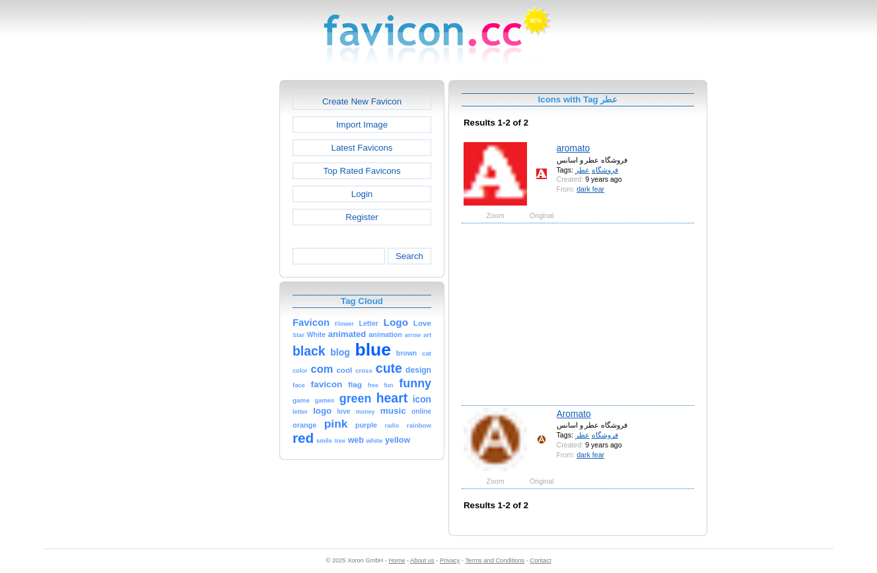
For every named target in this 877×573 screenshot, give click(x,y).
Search (409, 256)
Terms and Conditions (494, 560)
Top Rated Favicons (361, 171)
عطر (582, 170)
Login (361, 194)
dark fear (590, 189)
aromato (573, 148)
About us (422, 560)
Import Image (362, 125)
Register (361, 217)
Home (397, 560)
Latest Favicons (362, 148)
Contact (540, 560)
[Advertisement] (222, 278)
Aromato (574, 413)
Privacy (450, 560)
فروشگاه (605, 170)
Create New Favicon (362, 101)
